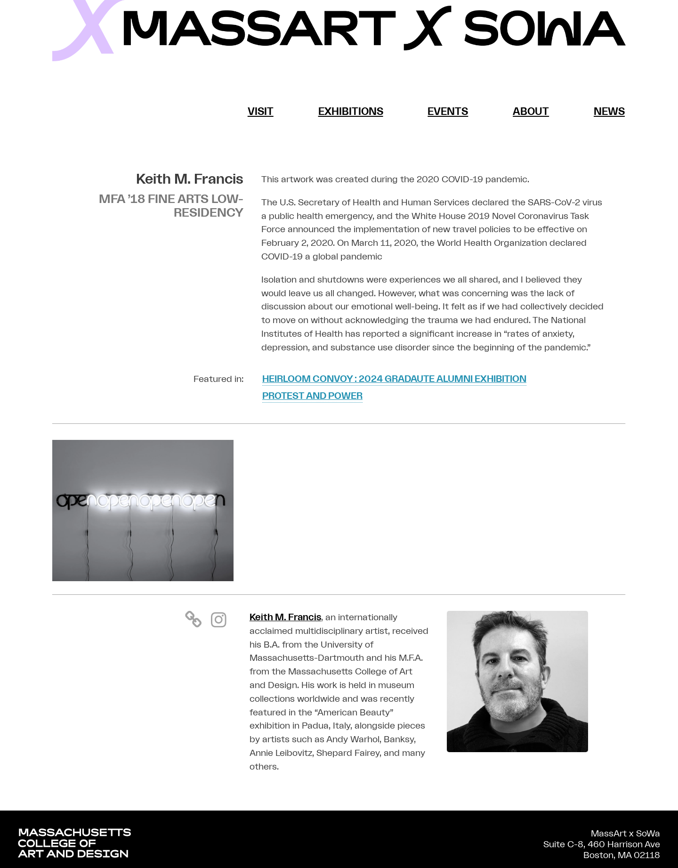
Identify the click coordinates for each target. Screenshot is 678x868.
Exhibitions (350, 112)
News (609, 112)
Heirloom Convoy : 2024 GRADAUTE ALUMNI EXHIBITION (394, 379)
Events (448, 112)
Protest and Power (312, 396)
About (531, 112)
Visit (261, 112)
